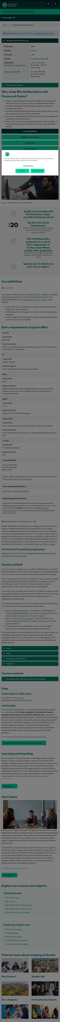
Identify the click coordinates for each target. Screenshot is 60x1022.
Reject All (22, 171)
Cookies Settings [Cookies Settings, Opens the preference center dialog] (28, 165)
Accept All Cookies (37, 171)
